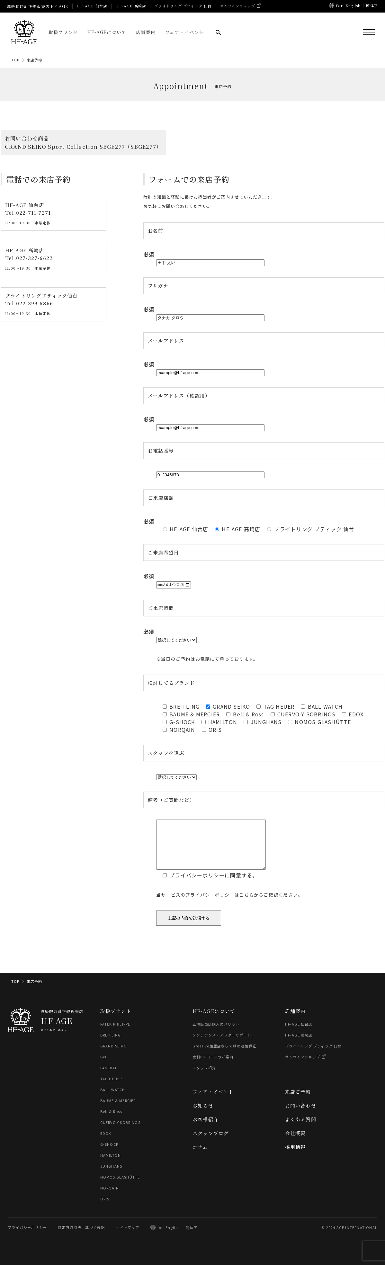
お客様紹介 (205, 1129)
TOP (15, 59)
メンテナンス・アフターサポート (221, 1044)
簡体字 (372, 5)
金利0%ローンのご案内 (212, 1066)
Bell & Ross (111, 1121)
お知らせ (202, 1115)
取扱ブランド (63, 32)
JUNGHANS (111, 1175)
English (353, 5)
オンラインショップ (237, 5)
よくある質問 (300, 1129)
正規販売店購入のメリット (215, 1033)
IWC (104, 1066)
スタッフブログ (210, 1142)
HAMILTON (110, 1164)
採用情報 (295, 1156)
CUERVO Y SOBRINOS (120, 1132)
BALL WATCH (112, 1099)
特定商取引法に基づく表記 (81, 1237)
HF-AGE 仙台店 (91, 5)
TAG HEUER (111, 1088)
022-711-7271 (33, 213)
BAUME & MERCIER (118, 1110)
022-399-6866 (34, 303)
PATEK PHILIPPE (115, 1033)
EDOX (105, 1142)
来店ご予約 (298, 1101)
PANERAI (108, 1077)
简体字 (192, 1237)
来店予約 (34, 59)
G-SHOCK (109, 1153)
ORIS (105, 1208)
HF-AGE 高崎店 (130, 5)
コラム (200, 1156)
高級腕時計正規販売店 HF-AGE (37, 6)
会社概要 (295, 1142)
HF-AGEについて (106, 32)
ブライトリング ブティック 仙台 (182, 5)
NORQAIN (109, 1197)
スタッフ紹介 (204, 1077)
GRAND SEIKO (113, 1055)
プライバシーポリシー (27, 1237)
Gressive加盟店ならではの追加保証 (224, 1055)
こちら (246, 904)
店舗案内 (146, 32)
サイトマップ (127, 1237)
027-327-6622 (34, 258)
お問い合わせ (300, 1115)
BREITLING (110, 1044)
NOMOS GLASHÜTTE (120, 1186)
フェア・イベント (184, 32)
